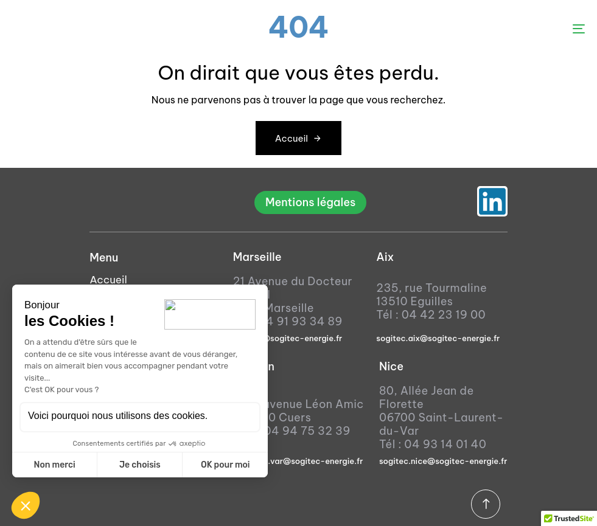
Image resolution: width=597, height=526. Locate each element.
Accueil (108, 280)
